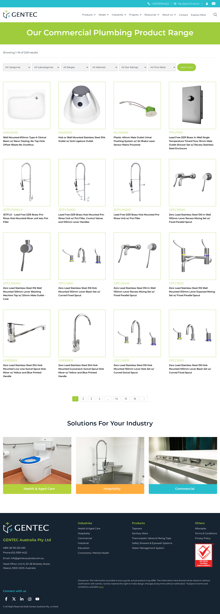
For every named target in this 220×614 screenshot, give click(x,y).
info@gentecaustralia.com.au (27, 558)
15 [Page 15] (126, 398)
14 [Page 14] (116, 398)
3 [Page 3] (91, 398)
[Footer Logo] (27, 528)
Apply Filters (186, 67)
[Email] (213, 4)
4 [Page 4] (99, 398)
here (101, 587)
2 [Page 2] (83, 398)
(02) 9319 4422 (19, 552)
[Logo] (21, 14)
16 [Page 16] (135, 398)
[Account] (207, 4)
